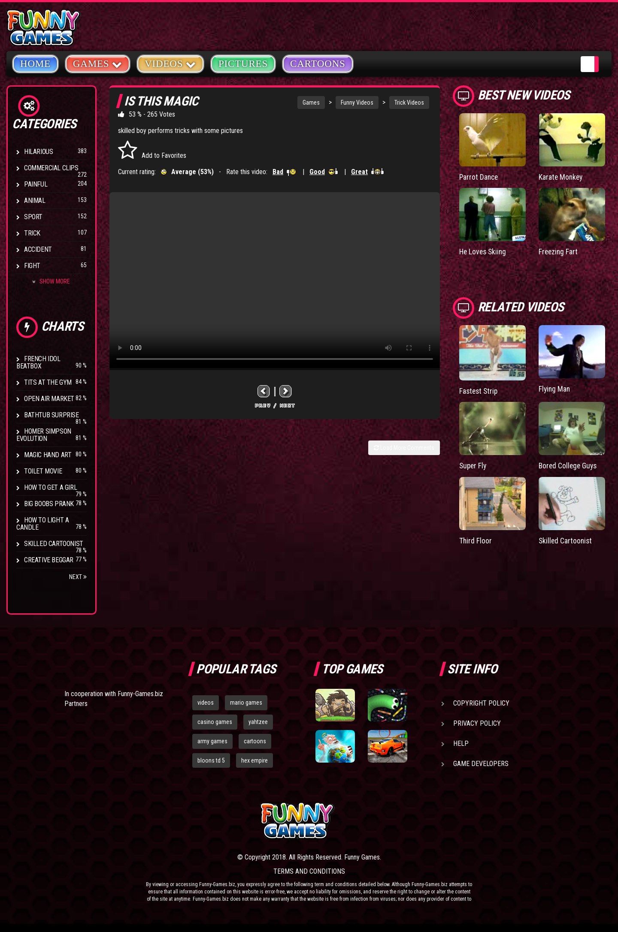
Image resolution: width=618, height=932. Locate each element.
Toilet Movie (43, 471)
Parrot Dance (479, 176)
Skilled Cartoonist (53, 544)
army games (212, 741)
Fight (32, 266)
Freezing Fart (559, 251)
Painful (35, 184)
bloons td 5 (211, 760)
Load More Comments (404, 447)
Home (35, 63)
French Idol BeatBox (38, 362)
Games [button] (97, 63)
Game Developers (481, 764)
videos (205, 702)
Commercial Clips (51, 168)
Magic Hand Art (47, 455)
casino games (214, 721)
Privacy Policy (477, 723)
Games (311, 102)
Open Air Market (49, 399)
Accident (38, 249)
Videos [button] (170, 63)
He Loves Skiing (484, 251)
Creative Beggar (48, 560)
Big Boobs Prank (49, 504)
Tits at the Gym (48, 382)
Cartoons (317, 63)
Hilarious (38, 152)
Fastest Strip (479, 390)
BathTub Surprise (51, 415)
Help (461, 743)
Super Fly (473, 465)
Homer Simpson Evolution (43, 435)
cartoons (255, 741)
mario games (246, 702)
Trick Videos (409, 102)
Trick (32, 233)
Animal (34, 200)
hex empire (254, 760)
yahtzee (258, 721)
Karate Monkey (561, 176)
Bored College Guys (569, 465)
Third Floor (475, 539)
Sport (33, 217)
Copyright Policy (481, 703)
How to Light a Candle (42, 523)
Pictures (243, 63)
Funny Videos (357, 102)
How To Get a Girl (50, 487)
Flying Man (555, 388)
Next (78, 576)
